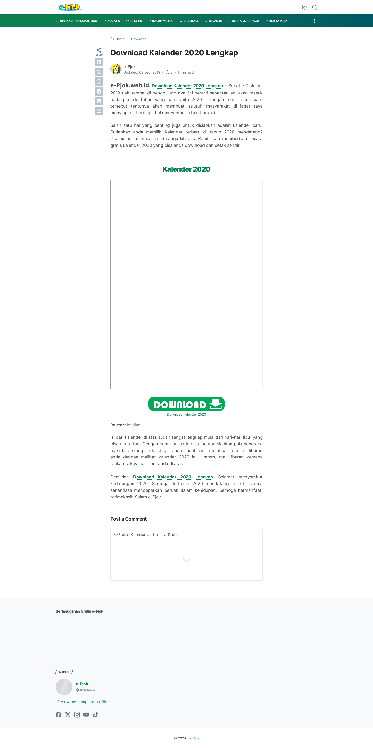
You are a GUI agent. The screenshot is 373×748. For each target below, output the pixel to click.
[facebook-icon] (58, 715)
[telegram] (99, 91)
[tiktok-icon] (95, 715)
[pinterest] (99, 101)
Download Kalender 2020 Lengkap (187, 85)
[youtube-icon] (86, 715)
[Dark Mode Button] (304, 7)
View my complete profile (81, 701)
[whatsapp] (99, 81)
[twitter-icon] (68, 715)
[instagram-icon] (77, 715)
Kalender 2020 (186, 169)
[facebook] (99, 62)
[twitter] (99, 72)
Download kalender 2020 (186, 414)
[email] (99, 111)
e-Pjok (82, 683)
